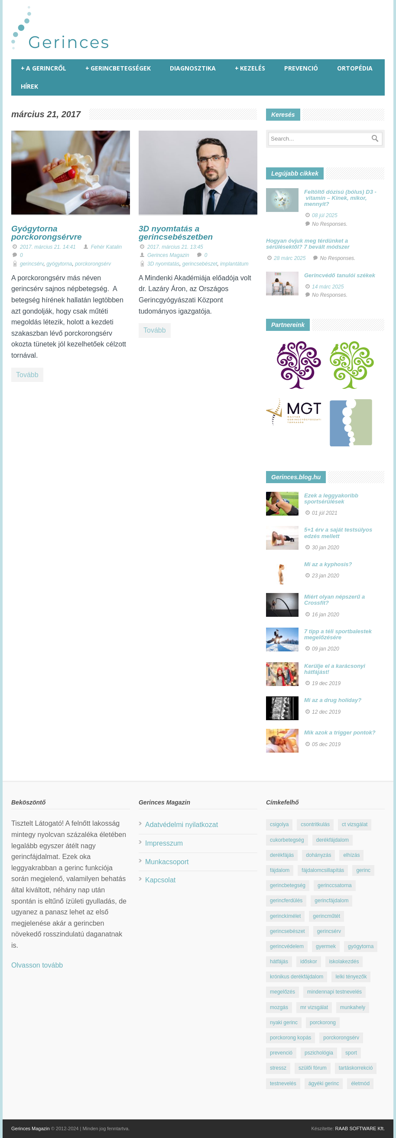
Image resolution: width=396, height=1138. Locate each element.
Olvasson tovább (37, 965)
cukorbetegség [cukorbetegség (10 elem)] (287, 840)
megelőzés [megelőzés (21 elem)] (282, 992)
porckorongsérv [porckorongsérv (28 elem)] (341, 1038)
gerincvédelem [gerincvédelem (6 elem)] (287, 946)
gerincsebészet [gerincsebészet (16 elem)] (287, 931)
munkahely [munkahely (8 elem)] (352, 1007)
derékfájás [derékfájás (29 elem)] (282, 855)
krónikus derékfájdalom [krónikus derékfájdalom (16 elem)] (296, 977)
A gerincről (43, 68)
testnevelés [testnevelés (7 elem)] (283, 1083)
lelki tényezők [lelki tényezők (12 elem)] (351, 977)
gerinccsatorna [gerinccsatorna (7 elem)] (335, 885)
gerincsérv (31, 264)
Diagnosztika (193, 68)
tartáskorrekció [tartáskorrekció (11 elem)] (356, 1068)
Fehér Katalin (106, 247)
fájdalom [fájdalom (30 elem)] (279, 870)
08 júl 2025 (325, 215)
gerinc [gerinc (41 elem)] (363, 870)
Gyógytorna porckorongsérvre (46, 232)
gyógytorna (59, 264)
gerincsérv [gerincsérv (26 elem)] (329, 931)
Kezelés (250, 68)
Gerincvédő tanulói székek (339, 275)
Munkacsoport (167, 862)
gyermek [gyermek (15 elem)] (326, 946)
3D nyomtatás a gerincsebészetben (176, 232)
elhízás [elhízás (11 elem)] (351, 855)
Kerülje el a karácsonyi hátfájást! (334, 669)
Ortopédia (355, 68)
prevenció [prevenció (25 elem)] (281, 1053)
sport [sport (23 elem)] (351, 1053)
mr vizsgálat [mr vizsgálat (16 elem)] (314, 1007)
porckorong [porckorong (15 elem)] (323, 1022)
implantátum (234, 264)
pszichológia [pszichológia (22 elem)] (319, 1053)
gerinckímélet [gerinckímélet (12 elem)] (285, 916)
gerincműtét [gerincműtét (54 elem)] (326, 916)
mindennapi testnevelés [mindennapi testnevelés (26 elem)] (334, 992)
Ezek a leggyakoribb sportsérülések (331, 498)
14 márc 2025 (328, 287)
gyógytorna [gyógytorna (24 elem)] (360, 946)
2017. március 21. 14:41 (48, 247)
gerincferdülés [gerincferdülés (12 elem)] (286, 901)
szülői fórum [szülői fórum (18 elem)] (313, 1068)
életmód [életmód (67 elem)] (360, 1083)
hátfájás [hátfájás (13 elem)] (279, 961)
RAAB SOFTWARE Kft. (360, 1128)
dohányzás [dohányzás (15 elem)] (318, 855)
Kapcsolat (160, 880)
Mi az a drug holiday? (332, 700)
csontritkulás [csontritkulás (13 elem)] (315, 824)
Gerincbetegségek (118, 68)
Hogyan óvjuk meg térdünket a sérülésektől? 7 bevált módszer (308, 243)
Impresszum (164, 843)
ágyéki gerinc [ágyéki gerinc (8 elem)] (323, 1083)
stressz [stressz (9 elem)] (278, 1068)
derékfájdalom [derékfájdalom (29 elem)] (332, 840)
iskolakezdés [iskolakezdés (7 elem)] (344, 961)
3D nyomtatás (163, 264)
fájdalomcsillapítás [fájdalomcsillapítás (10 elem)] (323, 870)
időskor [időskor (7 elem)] (308, 961)
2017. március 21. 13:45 (175, 247)
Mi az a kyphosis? (328, 564)
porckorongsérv (93, 264)
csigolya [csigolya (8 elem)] (279, 824)
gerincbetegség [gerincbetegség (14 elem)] (287, 885)
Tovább (27, 374)
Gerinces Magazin (168, 255)
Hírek (29, 86)
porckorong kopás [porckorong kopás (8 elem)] (290, 1038)
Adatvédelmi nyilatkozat (181, 824)
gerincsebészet (199, 264)
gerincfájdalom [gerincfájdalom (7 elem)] (331, 901)
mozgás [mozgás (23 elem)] (279, 1007)
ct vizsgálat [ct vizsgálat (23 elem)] (354, 824)
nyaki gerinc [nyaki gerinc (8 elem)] (284, 1022)
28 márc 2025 (289, 258)
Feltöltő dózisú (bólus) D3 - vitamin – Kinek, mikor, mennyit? (340, 198)
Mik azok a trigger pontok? (340, 732)
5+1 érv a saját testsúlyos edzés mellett (338, 532)
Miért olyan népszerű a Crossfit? (334, 599)
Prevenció (301, 68)
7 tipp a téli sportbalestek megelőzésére (338, 634)
